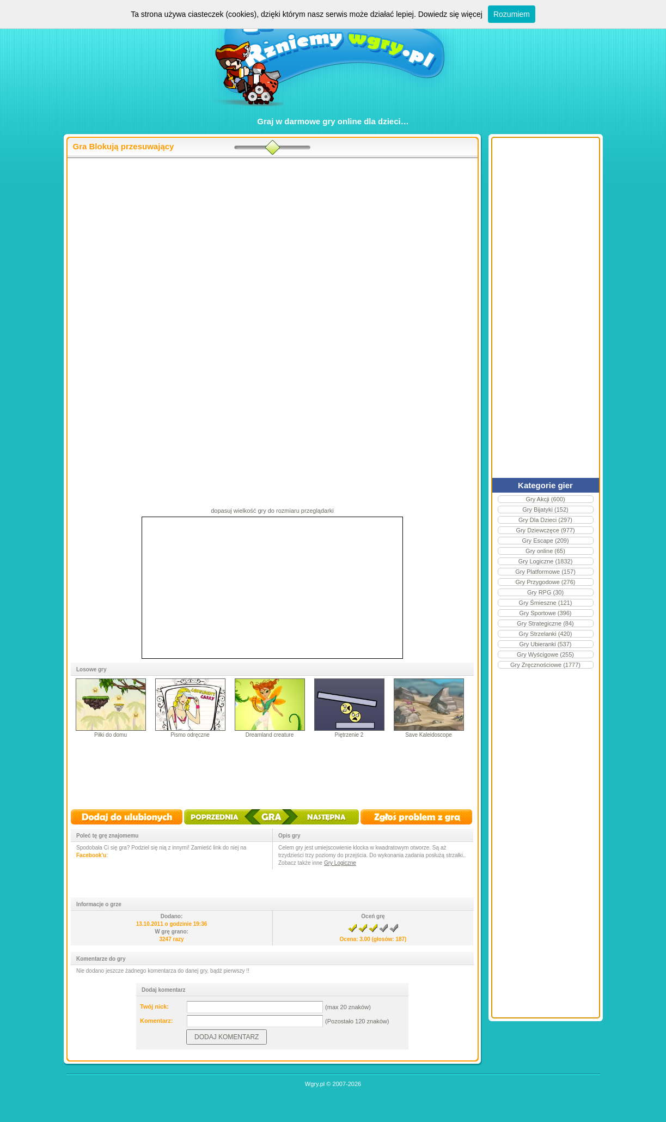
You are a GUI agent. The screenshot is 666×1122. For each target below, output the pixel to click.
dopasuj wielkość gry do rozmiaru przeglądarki (272, 510)
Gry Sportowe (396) (546, 613)
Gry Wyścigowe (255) (545, 654)
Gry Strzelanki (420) (545, 633)
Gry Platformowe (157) (545, 571)
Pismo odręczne (190, 735)
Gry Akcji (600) (545, 499)
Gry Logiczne (340, 863)
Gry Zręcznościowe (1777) (545, 665)
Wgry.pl (315, 1084)
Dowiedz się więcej (450, 14)
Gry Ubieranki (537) (546, 644)
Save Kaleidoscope (428, 735)
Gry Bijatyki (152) (545, 509)
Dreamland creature (270, 735)
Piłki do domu (110, 735)
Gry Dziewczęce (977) (545, 530)
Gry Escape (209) (545, 540)
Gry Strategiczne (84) (545, 623)
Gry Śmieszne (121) (545, 602)
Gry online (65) (545, 551)
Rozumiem (511, 14)
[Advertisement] (273, 245)
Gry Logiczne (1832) (545, 561)
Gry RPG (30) (545, 592)
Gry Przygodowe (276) (545, 582)
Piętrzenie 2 (349, 735)
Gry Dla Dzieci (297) (545, 520)
